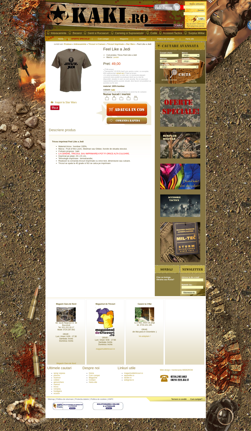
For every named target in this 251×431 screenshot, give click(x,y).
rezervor (57, 378)
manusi (57, 384)
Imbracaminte (58, 33)
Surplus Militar (196, 33)
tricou (56, 387)
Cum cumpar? (196, 399)
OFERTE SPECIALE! (80, 39)
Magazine (124, 39)
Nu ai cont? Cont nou (195, 24)
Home (60, 39)
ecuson (57, 393)
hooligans (58, 391)
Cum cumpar (103, 39)
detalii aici (120, 73)
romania (57, 389)
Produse (68, 44)
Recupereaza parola (195, 26)
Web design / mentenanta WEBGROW (176, 370)
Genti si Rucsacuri (98, 33)
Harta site (190, 39)
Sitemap (51, 399)
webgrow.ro (129, 380)
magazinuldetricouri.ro (133, 373)
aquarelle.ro (129, 375)
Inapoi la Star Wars (63, 102)
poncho (57, 375)
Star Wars (130, 44)
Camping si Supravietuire (129, 33)
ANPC (110, 399)
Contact (142, 39)
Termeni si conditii (178, 399)
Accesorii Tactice (172, 33)
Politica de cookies (98, 399)
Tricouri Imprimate (115, 44)
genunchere (59, 382)
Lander (116, 57)
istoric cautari (169, 80)
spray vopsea (59, 373)
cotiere (56, 380)
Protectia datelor (82, 399)
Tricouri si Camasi (97, 44)
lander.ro (128, 378)
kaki (113, 90)
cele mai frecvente (191, 81)
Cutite (153, 33)
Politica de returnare (165, 39)
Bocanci (77, 33)
